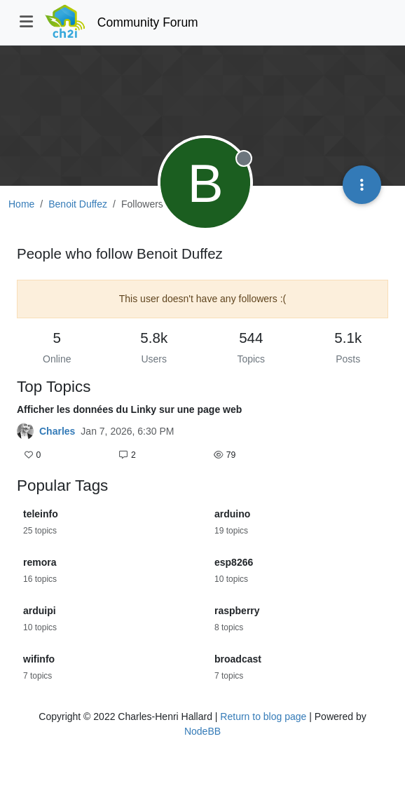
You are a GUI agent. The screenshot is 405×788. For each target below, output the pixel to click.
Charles (57, 431)
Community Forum (147, 22)
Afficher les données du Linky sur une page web (129, 409)
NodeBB (202, 731)
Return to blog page (263, 716)
